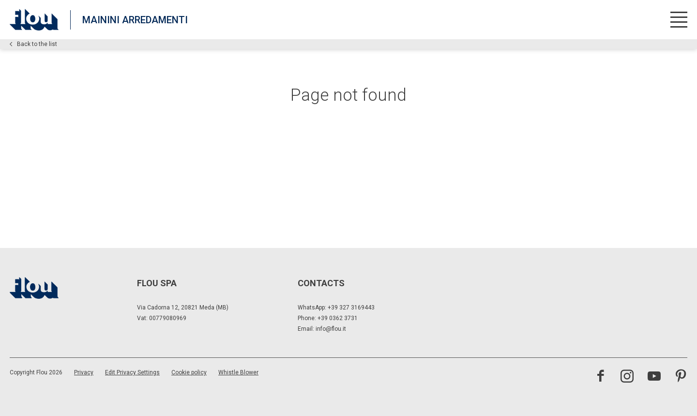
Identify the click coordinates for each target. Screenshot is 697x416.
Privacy (83, 372)
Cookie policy (189, 372)
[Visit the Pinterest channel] (680, 377)
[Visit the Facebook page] (600, 377)
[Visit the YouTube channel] (654, 377)
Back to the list (33, 44)
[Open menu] (678, 19)
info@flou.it (331, 328)
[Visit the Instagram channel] (627, 377)
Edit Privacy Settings (132, 372)
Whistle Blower (238, 372)
